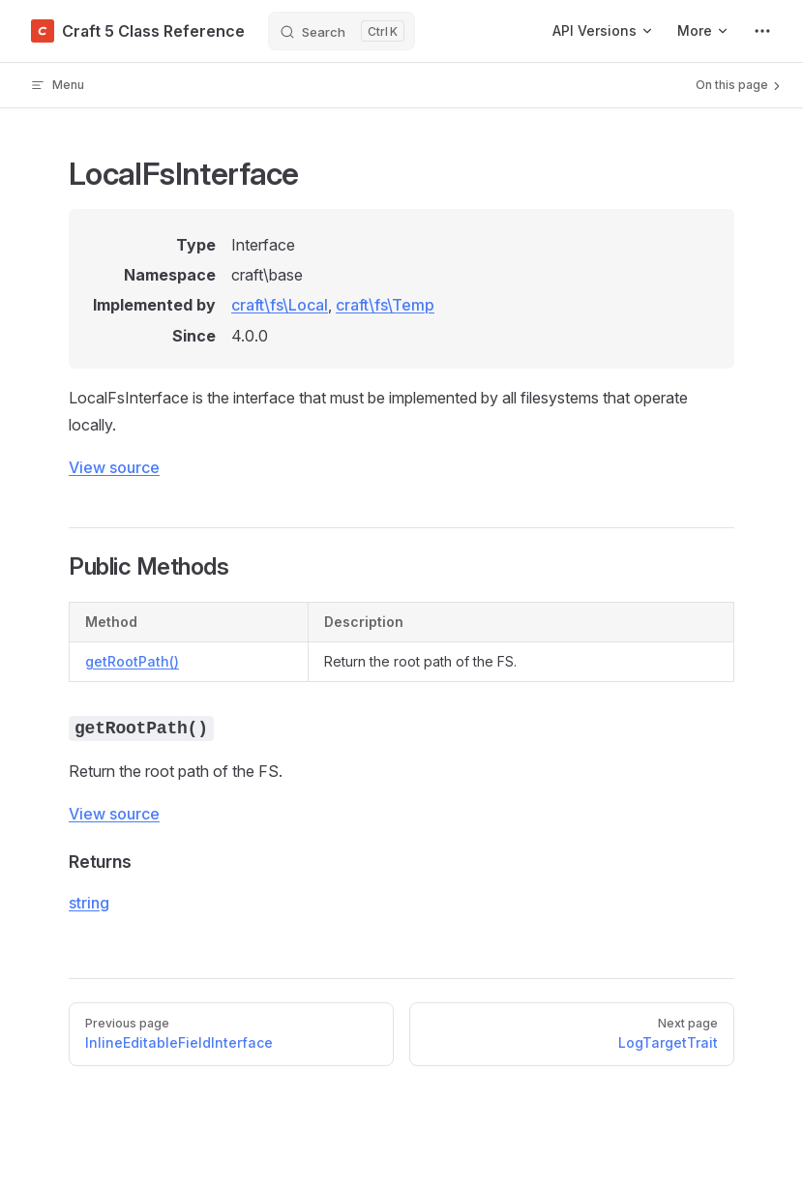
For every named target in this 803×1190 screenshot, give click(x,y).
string (89, 902)
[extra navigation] (762, 31)
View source (114, 467)
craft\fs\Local (279, 304)
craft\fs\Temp (385, 304)
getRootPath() (132, 661)
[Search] (341, 31)
